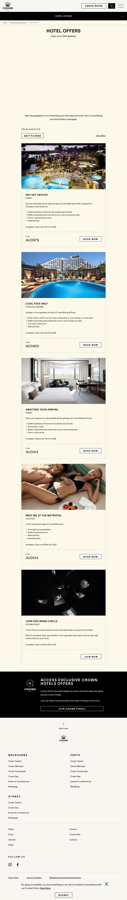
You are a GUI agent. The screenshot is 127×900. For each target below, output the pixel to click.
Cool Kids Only (37, 303)
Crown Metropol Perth (18, 22)
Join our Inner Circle (42, 621)
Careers (73, 829)
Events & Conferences (18, 781)
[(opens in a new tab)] (10, 864)
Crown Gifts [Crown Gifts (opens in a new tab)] (74, 834)
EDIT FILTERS (32, 136)
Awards (11, 840)
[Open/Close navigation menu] (121, 6)
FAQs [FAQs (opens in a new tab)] (10, 845)
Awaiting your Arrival (42, 409)
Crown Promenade (17, 771)
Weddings (13, 786)
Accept (63, 895)
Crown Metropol (15, 766)
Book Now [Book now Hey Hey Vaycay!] (90, 239)
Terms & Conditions (33, 878)
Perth (5, 22)
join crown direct (72, 709)
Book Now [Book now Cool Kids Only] (90, 345)
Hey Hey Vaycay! (37, 194)
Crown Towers (15, 761)
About (11, 829)
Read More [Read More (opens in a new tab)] (45, 888)
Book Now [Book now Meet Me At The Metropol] (90, 557)
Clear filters (101, 136)
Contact (73, 840)
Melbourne (18, 755)
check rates (92, 6)
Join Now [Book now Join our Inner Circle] (91, 657)
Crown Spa (13, 776)
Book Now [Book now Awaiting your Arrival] (90, 451)
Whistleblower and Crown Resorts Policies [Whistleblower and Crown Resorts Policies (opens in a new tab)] (65, 878)
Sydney (14, 796)
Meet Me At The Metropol (44, 515)
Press (10, 834)
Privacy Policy (13, 878)
